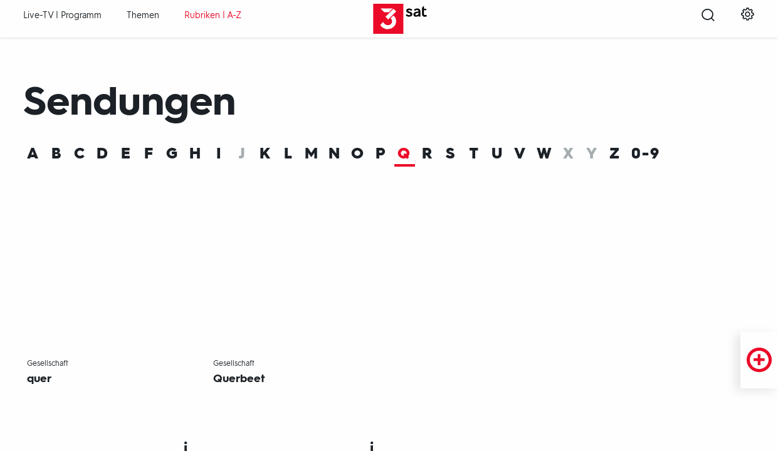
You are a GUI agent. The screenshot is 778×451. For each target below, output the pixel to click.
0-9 (645, 154)
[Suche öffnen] (708, 19)
